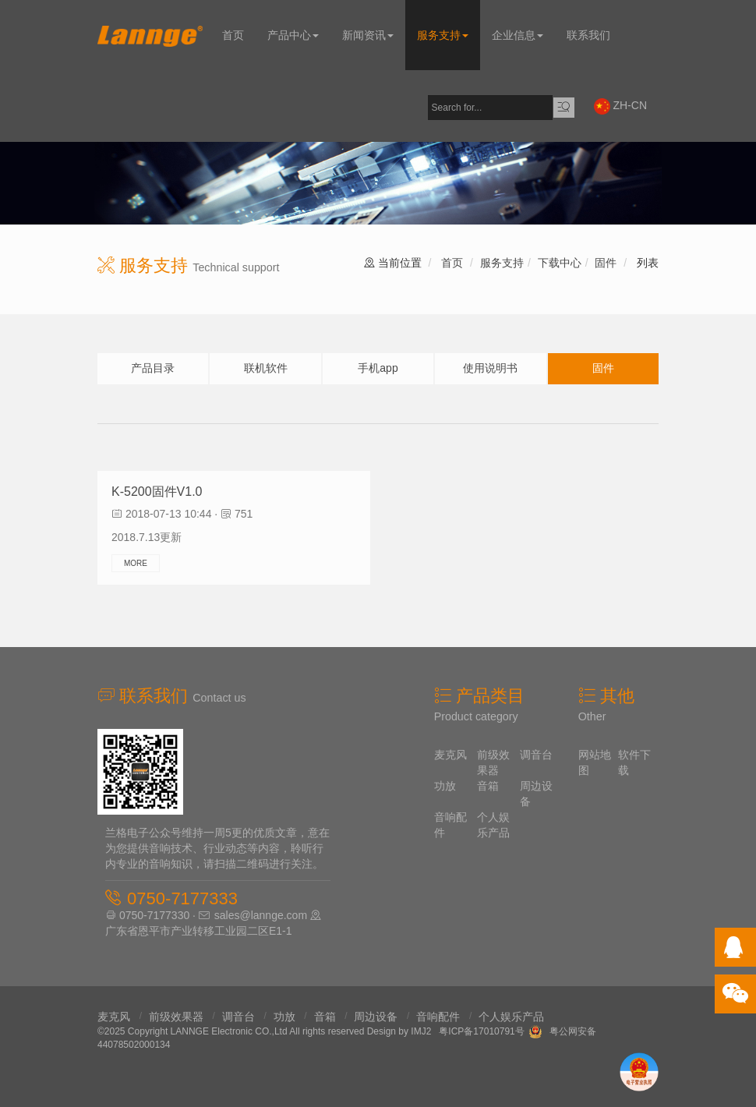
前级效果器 (176, 1016)
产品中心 (293, 35)
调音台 (536, 754)
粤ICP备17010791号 (481, 1031)
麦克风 (450, 754)
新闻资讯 (368, 35)
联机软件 (266, 368)
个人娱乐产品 (511, 1016)
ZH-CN (620, 106)
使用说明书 (490, 368)
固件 (605, 262)
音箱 (488, 786)
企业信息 (517, 35)
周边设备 (375, 1016)
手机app (377, 368)
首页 (233, 35)
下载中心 (559, 262)
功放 (445, 786)
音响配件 (438, 1016)
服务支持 (442, 35)
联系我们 (588, 35)
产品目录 (153, 368)
